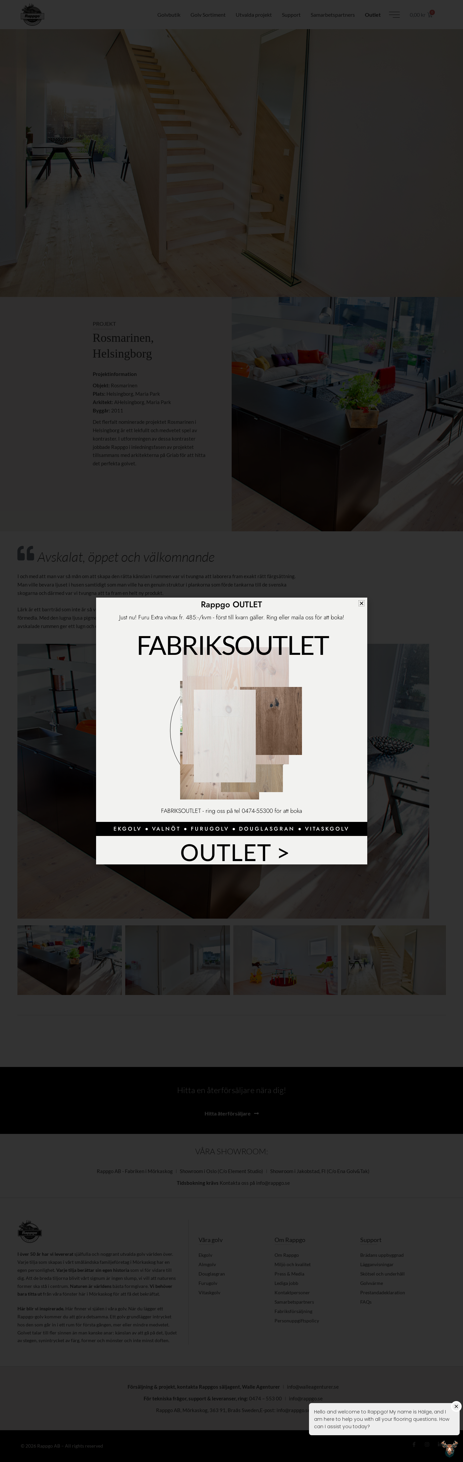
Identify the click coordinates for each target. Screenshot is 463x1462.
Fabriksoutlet (233, 644)
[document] (231, 731)
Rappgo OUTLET (231, 604)
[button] (361, 603)
